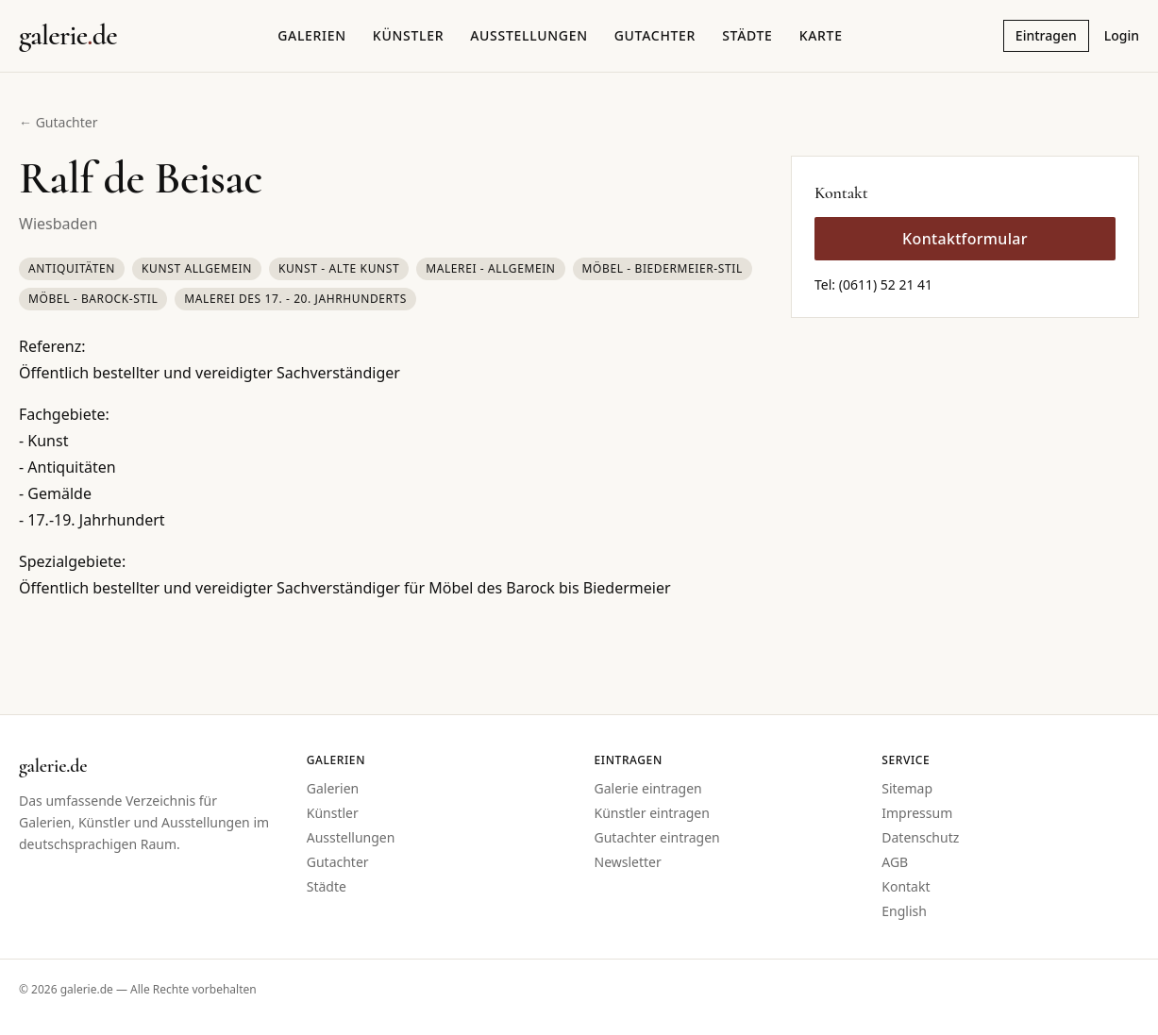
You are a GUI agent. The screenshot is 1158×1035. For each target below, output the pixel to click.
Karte (821, 35)
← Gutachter (58, 122)
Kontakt (905, 886)
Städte (747, 35)
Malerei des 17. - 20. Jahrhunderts (295, 299)
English (904, 911)
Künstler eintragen (652, 813)
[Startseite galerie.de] (68, 36)
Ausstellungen (529, 35)
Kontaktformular (965, 238)
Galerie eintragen (648, 788)
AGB (894, 862)
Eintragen (1046, 35)
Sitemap (906, 788)
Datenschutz (920, 837)
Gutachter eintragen (657, 837)
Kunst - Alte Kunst (338, 268)
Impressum (916, 813)
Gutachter (655, 35)
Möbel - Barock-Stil (93, 299)
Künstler (408, 35)
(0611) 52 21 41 (885, 284)
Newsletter (628, 862)
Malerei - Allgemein (490, 268)
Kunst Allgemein (197, 268)
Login (1121, 35)
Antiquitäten (71, 268)
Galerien (311, 35)
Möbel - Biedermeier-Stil (662, 268)
